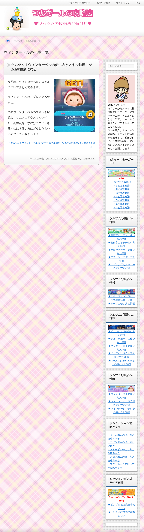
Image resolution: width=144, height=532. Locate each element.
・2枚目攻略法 (121, 189)
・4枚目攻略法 (121, 196)
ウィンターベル (87, 158)
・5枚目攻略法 (121, 200)
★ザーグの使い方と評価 (121, 303)
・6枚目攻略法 (121, 203)
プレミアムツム (54, 158)
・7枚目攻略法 (121, 207)
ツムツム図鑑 (70, 158)
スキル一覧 (38, 158)
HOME (7, 41)
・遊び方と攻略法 (121, 182)
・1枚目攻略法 (121, 185)
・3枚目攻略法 (121, 193)
